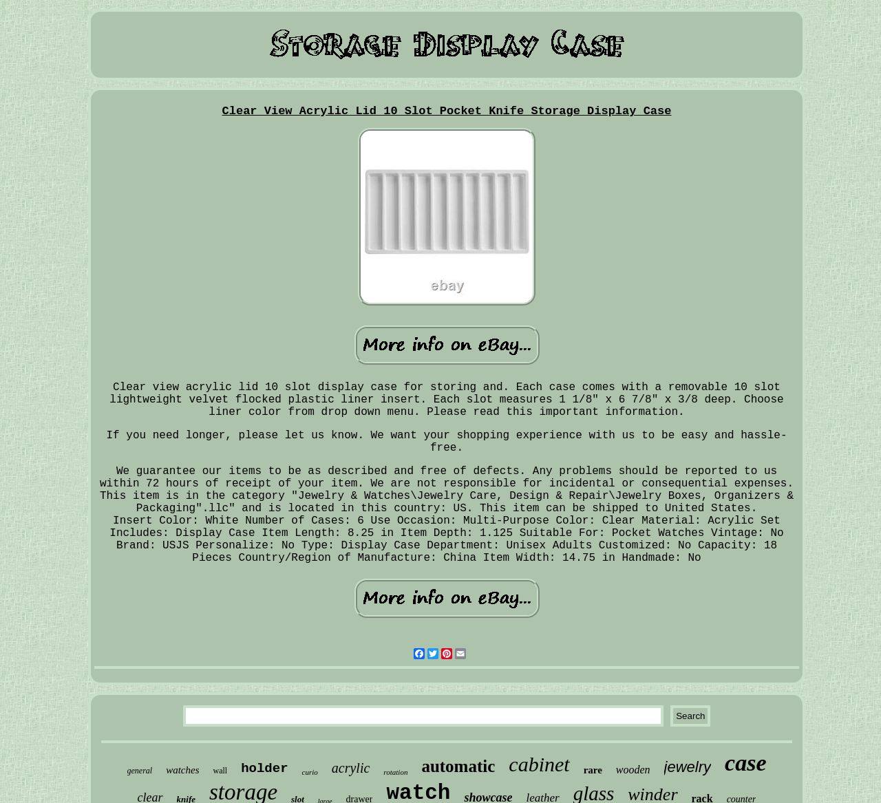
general (140, 770)
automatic (458, 766)
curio (310, 772)
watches (182, 769)
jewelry (687, 766)
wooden (633, 769)
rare (593, 769)
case (745, 762)
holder (264, 768)
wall (220, 770)
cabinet (539, 764)
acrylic (351, 767)
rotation (395, 772)
